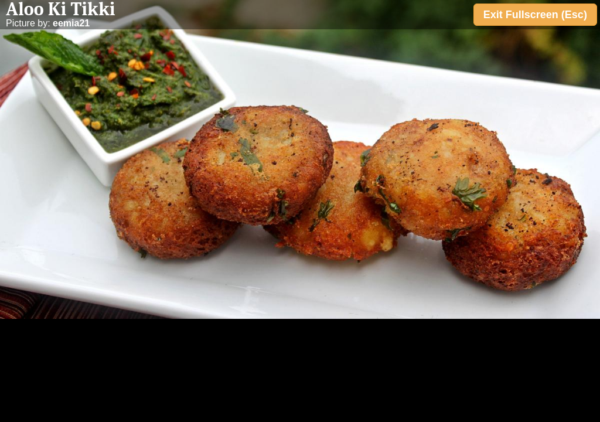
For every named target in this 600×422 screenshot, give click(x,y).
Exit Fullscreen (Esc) (535, 15)
